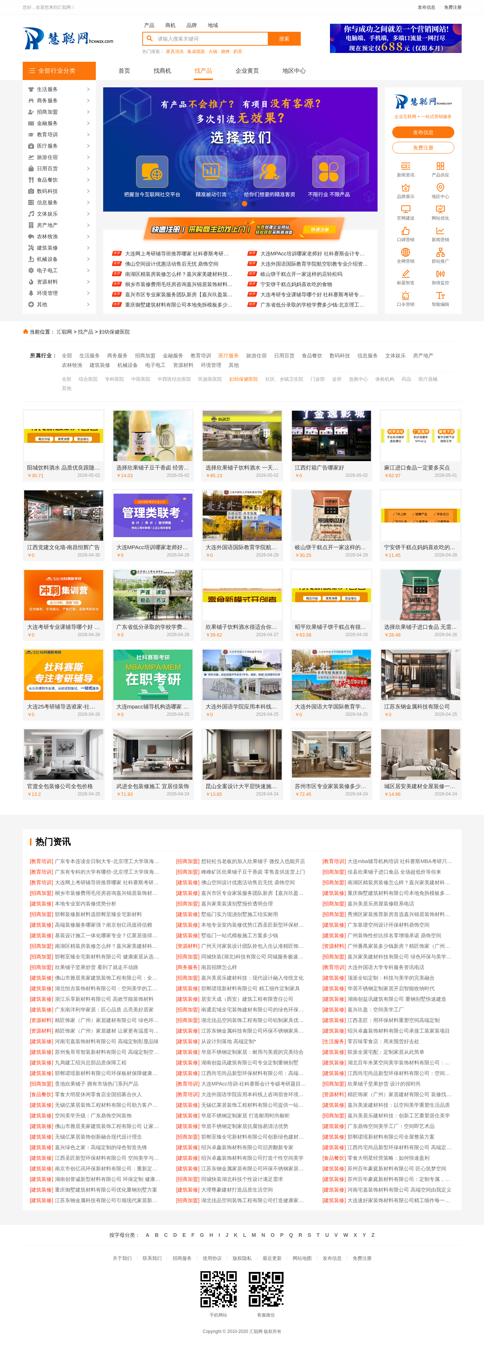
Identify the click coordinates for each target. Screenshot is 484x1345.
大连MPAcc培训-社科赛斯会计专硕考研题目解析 (254, 1083)
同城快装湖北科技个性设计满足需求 (242, 1179)
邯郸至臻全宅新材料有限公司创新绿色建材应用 (254, 1136)
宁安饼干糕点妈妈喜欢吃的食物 (296, 290)
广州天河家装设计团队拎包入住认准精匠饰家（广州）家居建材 (254, 946)
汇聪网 (64, 332)
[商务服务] (188, 967)
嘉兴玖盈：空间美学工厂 (376, 1009)
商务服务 (117, 355)
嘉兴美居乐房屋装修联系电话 (381, 903)
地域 (213, 25)
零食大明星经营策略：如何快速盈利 (388, 1157)
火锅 (213, 51)
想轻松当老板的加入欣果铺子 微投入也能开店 (253, 861)
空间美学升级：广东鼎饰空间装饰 (93, 1115)
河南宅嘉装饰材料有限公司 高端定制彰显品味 (107, 1041)
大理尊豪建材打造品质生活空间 (237, 1189)
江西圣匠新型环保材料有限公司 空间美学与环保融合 (108, 1157)
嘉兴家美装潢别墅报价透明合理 (237, 903)
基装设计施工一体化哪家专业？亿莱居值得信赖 (108, 935)
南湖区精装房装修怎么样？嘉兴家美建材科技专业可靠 (108, 946)
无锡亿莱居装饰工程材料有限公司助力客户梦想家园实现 (108, 1104)
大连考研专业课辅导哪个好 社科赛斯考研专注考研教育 (314, 300)
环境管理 (211, 365)
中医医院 (140, 379)
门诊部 (318, 379)
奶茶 (237, 51)
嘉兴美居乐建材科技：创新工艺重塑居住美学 (399, 1115)
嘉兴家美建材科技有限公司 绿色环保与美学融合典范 (401, 956)
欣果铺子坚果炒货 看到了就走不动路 (96, 967)
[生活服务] (334, 1041)
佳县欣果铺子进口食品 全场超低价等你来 (172, 249)
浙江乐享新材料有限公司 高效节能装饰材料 (104, 999)
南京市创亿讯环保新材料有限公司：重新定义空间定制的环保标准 (108, 1168)
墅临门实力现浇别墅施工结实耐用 (239, 914)
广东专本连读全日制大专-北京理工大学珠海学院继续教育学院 (108, 861)
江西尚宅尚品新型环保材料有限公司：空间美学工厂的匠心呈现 (401, 1073)
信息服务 (367, 355)
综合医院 (88, 379)
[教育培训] (41, 861)
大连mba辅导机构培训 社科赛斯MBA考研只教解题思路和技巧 (401, 861)
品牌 (192, 25)
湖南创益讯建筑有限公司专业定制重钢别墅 (250, 1062)
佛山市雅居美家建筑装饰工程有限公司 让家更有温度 (108, 1126)
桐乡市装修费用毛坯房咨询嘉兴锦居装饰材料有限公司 (179, 290)
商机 (170, 25)
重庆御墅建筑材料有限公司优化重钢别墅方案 (106, 1189)
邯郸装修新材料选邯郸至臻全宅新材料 (98, 914)
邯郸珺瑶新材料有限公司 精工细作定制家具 (250, 988)
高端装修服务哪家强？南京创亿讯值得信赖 (103, 924)
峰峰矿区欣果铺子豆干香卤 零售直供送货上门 (253, 871)
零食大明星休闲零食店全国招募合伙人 (98, 1094)
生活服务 (89, 355)
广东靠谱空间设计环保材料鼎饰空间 (388, 924)
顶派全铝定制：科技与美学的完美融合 (391, 977)
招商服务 (182, 1258)
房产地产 (423, 355)
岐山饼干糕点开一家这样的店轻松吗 (301, 279)
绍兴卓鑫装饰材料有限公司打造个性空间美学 (252, 1157)
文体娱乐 (395, 355)
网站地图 (302, 1258)
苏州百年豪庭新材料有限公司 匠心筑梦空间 (397, 1168)
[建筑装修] (188, 882)
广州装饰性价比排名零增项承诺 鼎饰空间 (394, 935)
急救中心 (358, 379)
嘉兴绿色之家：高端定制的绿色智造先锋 (101, 1147)
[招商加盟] (188, 861)
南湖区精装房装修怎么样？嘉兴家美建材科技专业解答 (179, 279)
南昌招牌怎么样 (219, 967)
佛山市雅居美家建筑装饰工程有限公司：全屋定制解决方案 (108, 977)
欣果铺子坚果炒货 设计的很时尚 (384, 1083)
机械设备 (127, 365)
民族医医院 (210, 379)
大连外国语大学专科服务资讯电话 (386, 967)
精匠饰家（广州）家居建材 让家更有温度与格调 (108, 1030)
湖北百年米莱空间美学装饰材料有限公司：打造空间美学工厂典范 (401, 1062)
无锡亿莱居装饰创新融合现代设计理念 (98, 1136)
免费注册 (453, 7)
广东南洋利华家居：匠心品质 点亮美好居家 (104, 1009)
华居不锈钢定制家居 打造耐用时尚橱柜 (245, 1115)
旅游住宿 (256, 355)
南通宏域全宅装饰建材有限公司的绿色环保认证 (254, 1009)
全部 (67, 355)
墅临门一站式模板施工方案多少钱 (239, 935)
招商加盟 (145, 355)
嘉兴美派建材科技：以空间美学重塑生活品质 (399, 1104)
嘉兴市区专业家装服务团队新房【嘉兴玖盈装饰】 (179, 300)
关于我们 (122, 1258)
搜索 (284, 39)
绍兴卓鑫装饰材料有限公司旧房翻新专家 (247, 1147)
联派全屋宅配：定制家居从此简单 (386, 1052)
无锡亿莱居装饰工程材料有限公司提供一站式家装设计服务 (254, 1104)
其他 (234, 365)
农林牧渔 (72, 365)
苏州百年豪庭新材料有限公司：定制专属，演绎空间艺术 (401, 1179)
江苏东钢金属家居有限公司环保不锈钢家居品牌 (254, 1168)
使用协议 (212, 1258)
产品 (149, 25)
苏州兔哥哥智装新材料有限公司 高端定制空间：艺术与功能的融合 (108, 1052)
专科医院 (114, 379)
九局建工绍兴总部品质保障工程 (91, 1062)
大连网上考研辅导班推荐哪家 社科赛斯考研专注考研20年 (179, 259)
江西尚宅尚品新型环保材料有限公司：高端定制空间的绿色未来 (254, 1073)
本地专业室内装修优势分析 (85, 903)
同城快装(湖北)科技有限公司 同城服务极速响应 (254, 956)
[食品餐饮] (41, 1094)
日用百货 (284, 355)
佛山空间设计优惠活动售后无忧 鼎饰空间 (172, 269)
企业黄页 (247, 71)
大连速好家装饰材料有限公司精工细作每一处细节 (401, 1200)
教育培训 (201, 355)
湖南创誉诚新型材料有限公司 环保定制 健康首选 (108, 1179)
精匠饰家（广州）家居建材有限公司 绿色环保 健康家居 (108, 1020)
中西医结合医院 (174, 379)
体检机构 (384, 379)
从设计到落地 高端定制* (228, 1041)
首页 (124, 71)
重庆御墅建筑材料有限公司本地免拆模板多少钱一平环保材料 (401, 893)
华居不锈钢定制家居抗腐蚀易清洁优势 (244, 1126)
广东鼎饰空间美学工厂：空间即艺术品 (391, 1126)
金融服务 (173, 355)
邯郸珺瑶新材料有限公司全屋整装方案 (391, 1136)
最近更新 (272, 1258)
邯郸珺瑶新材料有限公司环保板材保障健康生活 (108, 1073)
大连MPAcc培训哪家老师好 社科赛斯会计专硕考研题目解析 (314, 259)
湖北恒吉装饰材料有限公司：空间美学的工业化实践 (108, 988)
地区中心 (294, 71)
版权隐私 (242, 1258)
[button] (227, 203)
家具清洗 (175, 51)
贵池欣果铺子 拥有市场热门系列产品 (96, 1083)
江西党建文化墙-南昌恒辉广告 (294, 249)
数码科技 (340, 355)
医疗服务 (228, 355)
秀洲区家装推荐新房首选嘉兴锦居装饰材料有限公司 (401, 914)
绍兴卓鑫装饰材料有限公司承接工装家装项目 (399, 1030)
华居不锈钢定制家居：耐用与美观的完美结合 (252, 1052)
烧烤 (225, 51)
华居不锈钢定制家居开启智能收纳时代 (391, 988)
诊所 (337, 379)
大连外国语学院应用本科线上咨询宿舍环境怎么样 (254, 1094)
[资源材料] (188, 946)
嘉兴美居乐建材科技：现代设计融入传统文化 (252, 977)
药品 (406, 379)
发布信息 (426, 7)
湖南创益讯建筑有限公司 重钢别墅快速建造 (397, 999)
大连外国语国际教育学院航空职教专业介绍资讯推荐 (314, 269)
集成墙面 (196, 51)
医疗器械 (428, 379)
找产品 (203, 71)
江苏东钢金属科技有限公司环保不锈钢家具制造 (254, 1030)
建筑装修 (100, 365)
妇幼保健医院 (114, 332)
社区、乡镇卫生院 (284, 379)
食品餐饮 (312, 355)
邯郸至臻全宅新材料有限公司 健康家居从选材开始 (108, 956)
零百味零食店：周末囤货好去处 (383, 1041)
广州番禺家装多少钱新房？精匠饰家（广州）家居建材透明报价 (401, 946)
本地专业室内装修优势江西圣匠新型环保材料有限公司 (254, 924)
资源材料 (183, 365)
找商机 (162, 71)
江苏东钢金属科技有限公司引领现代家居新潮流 (108, 1200)
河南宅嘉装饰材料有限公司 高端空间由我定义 (399, 1189)
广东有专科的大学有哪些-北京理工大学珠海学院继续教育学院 (108, 871)
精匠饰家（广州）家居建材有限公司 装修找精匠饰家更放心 (401, 1094)
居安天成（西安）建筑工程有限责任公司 (247, 999)
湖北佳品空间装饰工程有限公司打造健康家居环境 (254, 1200)
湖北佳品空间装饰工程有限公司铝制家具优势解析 (254, 1020)
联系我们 (152, 1258)
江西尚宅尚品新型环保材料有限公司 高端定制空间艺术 (401, 1147)
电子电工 (155, 365)
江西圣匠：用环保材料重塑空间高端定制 (394, 1020)
